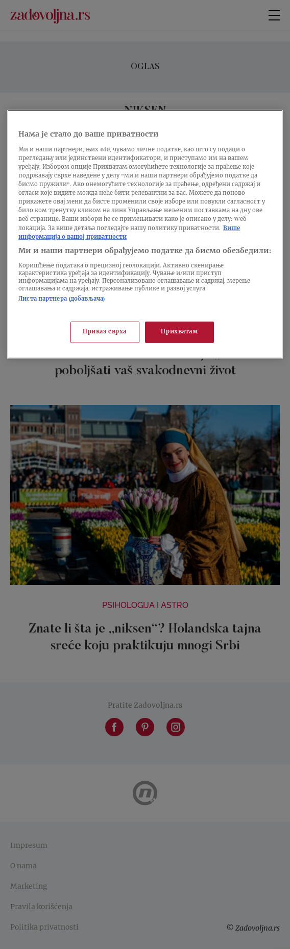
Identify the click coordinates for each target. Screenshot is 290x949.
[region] (145, 234)
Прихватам (179, 331)
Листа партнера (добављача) (61, 299)
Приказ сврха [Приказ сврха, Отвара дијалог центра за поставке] (105, 331)
